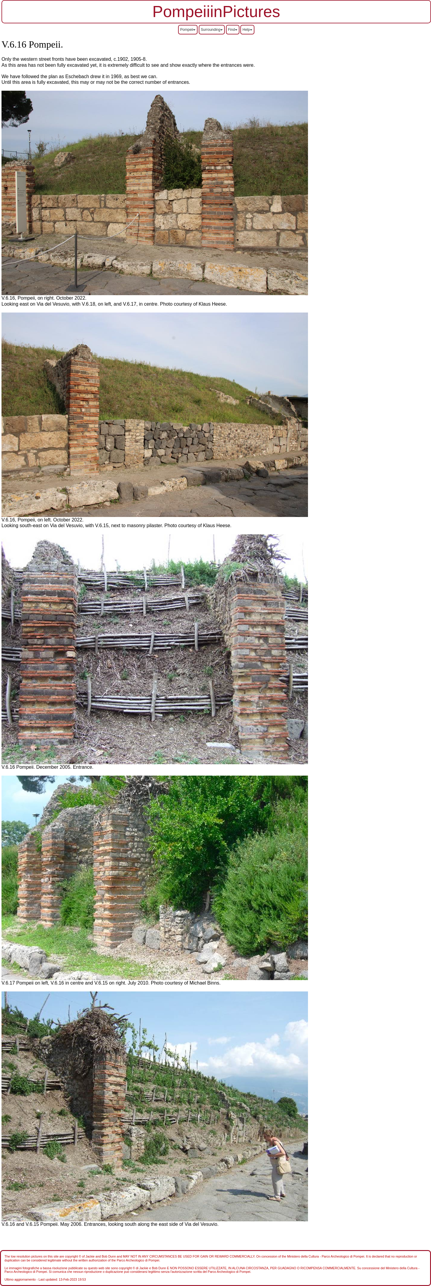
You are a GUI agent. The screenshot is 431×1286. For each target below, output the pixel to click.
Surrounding (212, 30)
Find (232, 30)
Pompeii (187, 30)
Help (247, 30)
